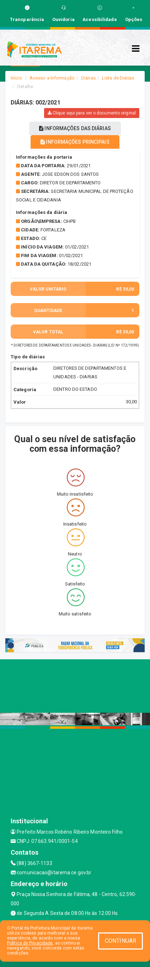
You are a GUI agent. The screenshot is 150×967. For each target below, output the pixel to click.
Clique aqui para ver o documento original (92, 113)
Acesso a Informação (52, 78)
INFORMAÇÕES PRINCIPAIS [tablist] (75, 142)
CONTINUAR (120, 940)
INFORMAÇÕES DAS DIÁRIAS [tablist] (75, 128)
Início (16, 78)
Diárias (88, 78)
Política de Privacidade (30, 943)
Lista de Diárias (118, 78)
